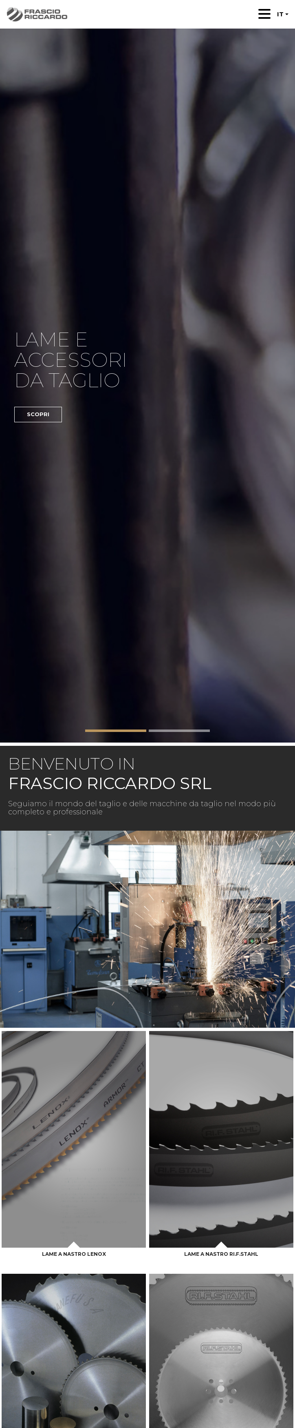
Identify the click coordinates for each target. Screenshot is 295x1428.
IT (280, 14)
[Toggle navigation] (264, 14)
